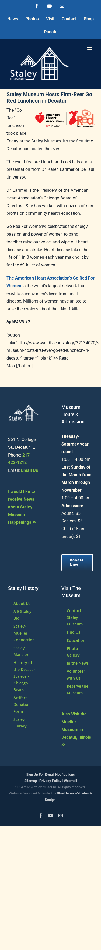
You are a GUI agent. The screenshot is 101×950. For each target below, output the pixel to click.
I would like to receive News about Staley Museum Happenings (22, 507)
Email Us (29, 470)
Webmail (70, 781)
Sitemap (30, 781)
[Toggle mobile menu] (90, 47)
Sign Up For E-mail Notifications (50, 774)
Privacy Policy (50, 781)
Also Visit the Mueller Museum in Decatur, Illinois (76, 729)
